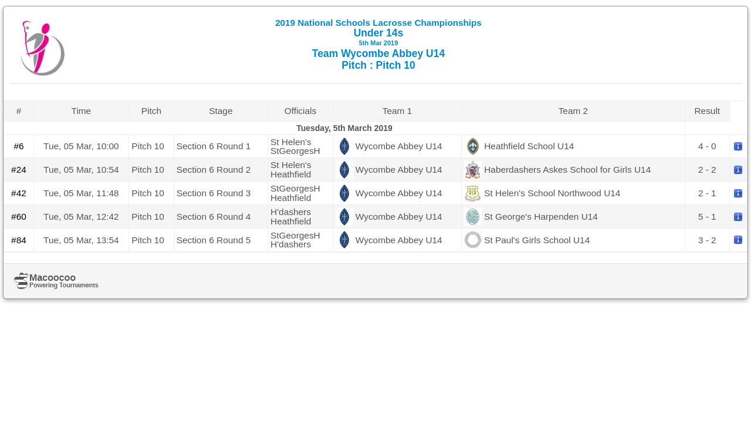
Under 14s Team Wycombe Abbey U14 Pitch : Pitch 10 (378, 44)
